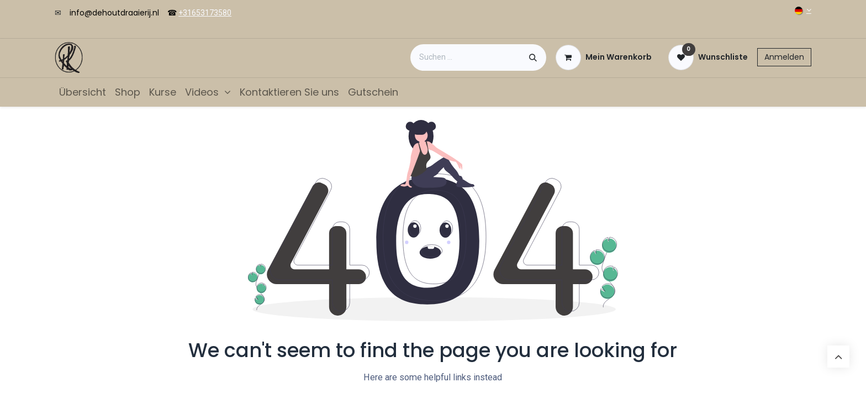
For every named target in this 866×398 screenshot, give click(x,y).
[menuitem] (82, 92)
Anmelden (784, 56)
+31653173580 (204, 12)
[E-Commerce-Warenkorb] (603, 57)
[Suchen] (533, 57)
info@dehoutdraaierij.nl (114, 12)
